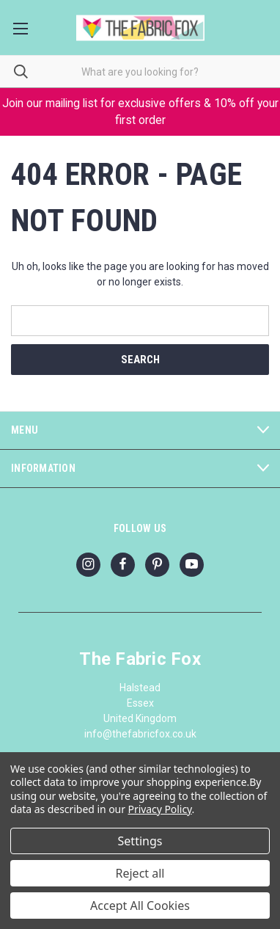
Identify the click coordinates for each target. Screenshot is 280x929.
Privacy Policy (160, 809)
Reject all (140, 873)
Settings (140, 841)
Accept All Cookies (140, 905)
